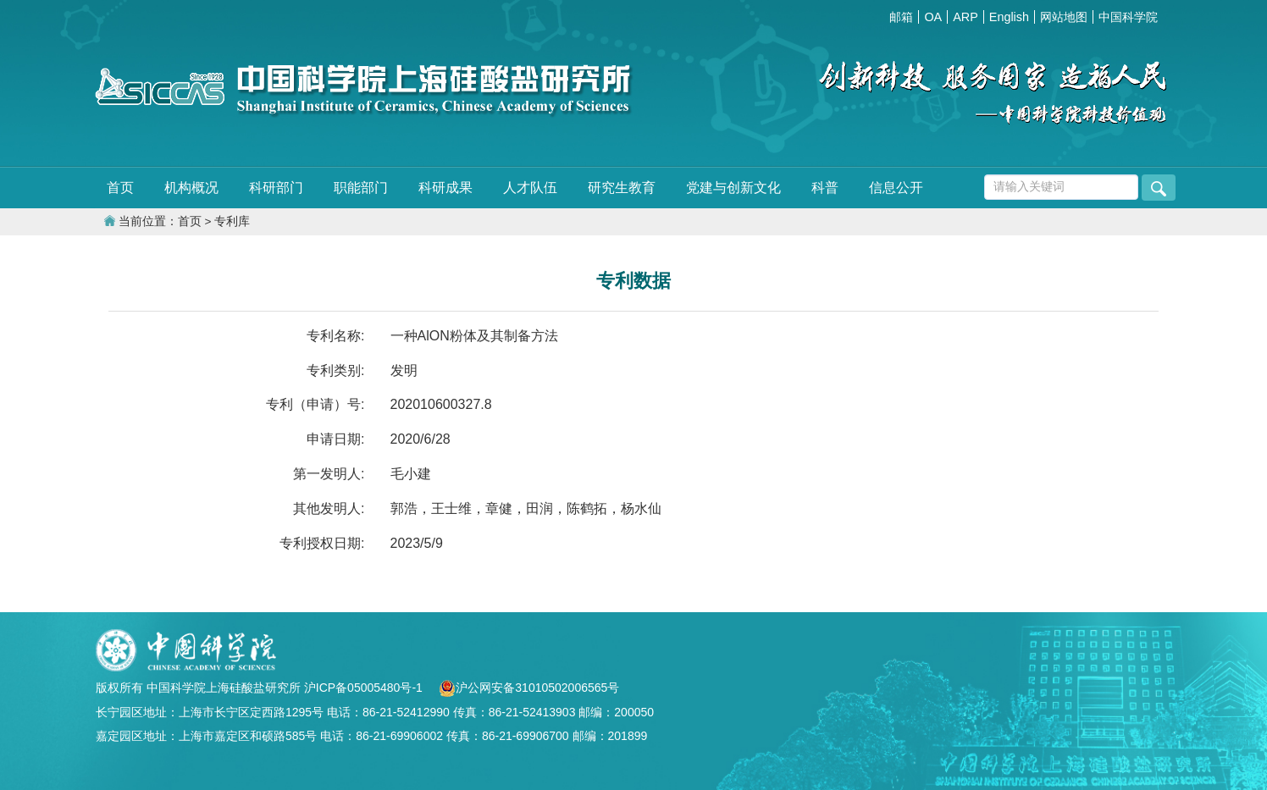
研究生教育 (622, 187)
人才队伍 (530, 187)
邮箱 (901, 17)
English (1009, 17)
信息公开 (896, 187)
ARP (965, 17)
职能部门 (361, 187)
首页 (120, 187)
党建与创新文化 (733, 187)
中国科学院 (1128, 17)
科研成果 (445, 187)
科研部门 (276, 187)
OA (933, 17)
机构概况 (191, 187)
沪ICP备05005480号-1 (365, 687)
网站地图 (1063, 17)
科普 (824, 187)
